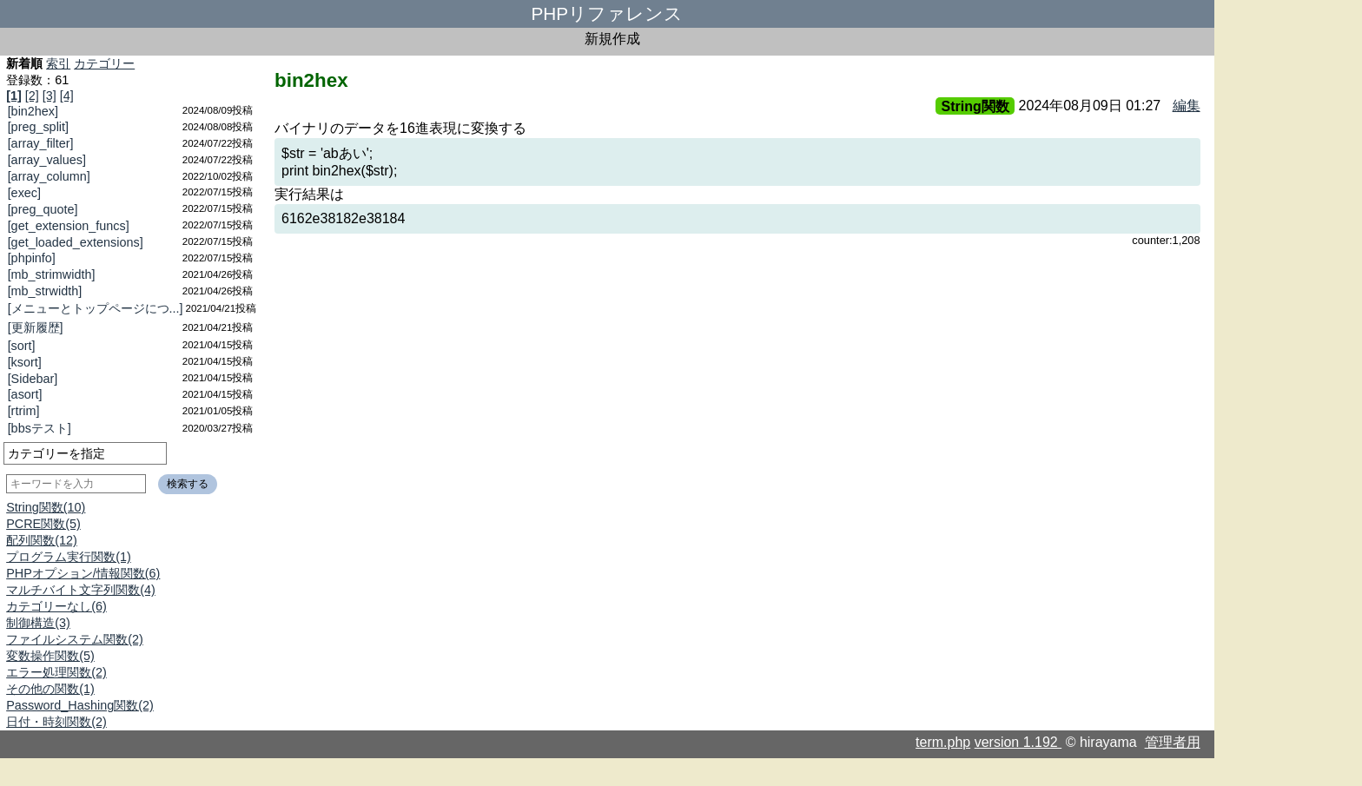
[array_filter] (41, 143)
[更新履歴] (35, 327)
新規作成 (612, 38)
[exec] (24, 193)
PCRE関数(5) (43, 524)
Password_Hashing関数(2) (80, 705)
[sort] (22, 346)
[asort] (25, 394)
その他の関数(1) (50, 689)
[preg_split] (38, 127)
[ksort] (25, 362)
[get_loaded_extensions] (75, 242)
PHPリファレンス (607, 13)
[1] (14, 95)
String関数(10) (45, 507)
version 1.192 (1018, 742)
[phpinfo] (32, 258)
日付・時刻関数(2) (56, 722)
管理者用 (1172, 742)
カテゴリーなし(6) (56, 606)
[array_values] (47, 160)
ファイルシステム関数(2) (74, 639)
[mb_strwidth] (45, 291)
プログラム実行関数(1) (68, 557)
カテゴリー (104, 63)
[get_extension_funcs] (68, 226)
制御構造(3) (38, 623)
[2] (32, 95)
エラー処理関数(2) (56, 672)
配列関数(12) (41, 540)
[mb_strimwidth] (52, 274)
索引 (58, 63)
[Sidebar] (33, 379)
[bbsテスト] (39, 428)
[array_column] (49, 176)
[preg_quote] (43, 209)
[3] (49, 95)
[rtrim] (24, 411)
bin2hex (311, 80)
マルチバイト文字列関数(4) (80, 590)
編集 (1186, 105)
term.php (943, 742)
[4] (67, 95)
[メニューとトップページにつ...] (95, 308)
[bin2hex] (33, 111)
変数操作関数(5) (50, 656)
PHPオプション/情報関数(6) (83, 573)
